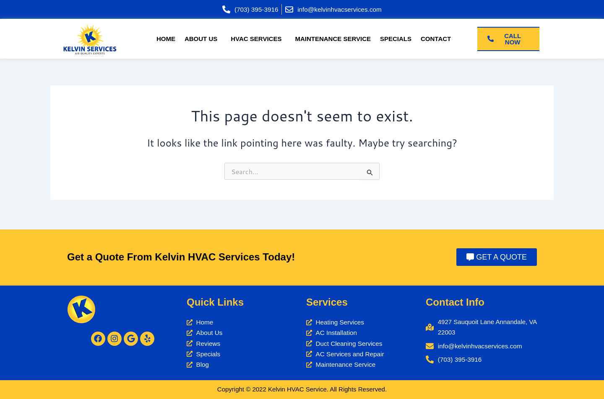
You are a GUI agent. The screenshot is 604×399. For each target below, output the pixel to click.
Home (165, 39)
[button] (203, 39)
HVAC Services (256, 39)
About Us (201, 39)
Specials (395, 39)
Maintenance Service (333, 39)
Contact (436, 39)
